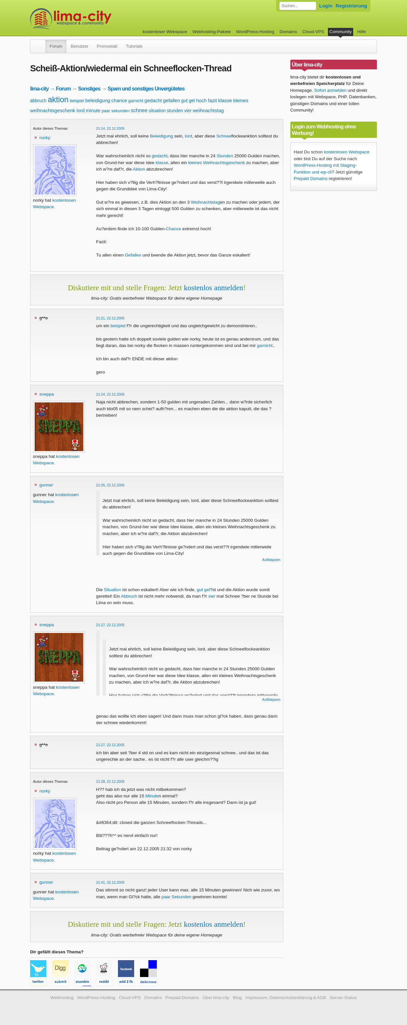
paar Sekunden (176, 896)
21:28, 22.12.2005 (110, 781)
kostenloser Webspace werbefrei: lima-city (95, 18)
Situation (112, 589)
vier (188, 110)
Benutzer (79, 46)
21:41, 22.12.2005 (110, 882)
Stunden (225, 155)
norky (45, 137)
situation (157, 110)
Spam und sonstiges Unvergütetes (146, 88)
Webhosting (62, 997)
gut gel (188, 100)
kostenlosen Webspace (346, 151)
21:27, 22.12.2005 (110, 625)
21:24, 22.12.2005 (110, 394)
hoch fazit (206, 100)
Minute (151, 795)
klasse (225, 100)
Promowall (107, 46)
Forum (56, 46)
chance (119, 100)
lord (80, 110)
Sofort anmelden (330, 90)
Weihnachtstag (205, 202)
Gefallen (133, 255)
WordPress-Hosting (255, 31)
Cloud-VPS (313, 31)
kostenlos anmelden (213, 287)
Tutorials (134, 46)
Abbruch (129, 596)
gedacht (153, 100)
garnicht (135, 100)
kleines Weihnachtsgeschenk (216, 162)
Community (341, 31)
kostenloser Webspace (165, 31)
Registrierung (351, 5)
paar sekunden (116, 110)
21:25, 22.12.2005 (110, 485)
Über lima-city (216, 997)
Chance (173, 228)
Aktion (139, 169)
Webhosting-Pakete (211, 31)
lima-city (39, 88)
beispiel (77, 100)
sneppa (47, 394)
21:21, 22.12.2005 (110, 318)
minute (93, 110)
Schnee (223, 136)
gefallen (171, 100)
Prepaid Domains (311, 178)
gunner (46, 485)
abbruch (38, 100)
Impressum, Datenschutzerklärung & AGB (285, 997)
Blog (237, 997)
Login (325, 5)
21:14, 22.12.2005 (110, 128)
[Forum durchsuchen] (297, 6)
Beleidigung (161, 136)
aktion (58, 99)
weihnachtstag (208, 110)
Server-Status (343, 997)
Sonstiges (89, 88)
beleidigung (97, 100)
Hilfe (361, 31)
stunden (175, 110)
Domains (288, 31)
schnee (139, 110)
